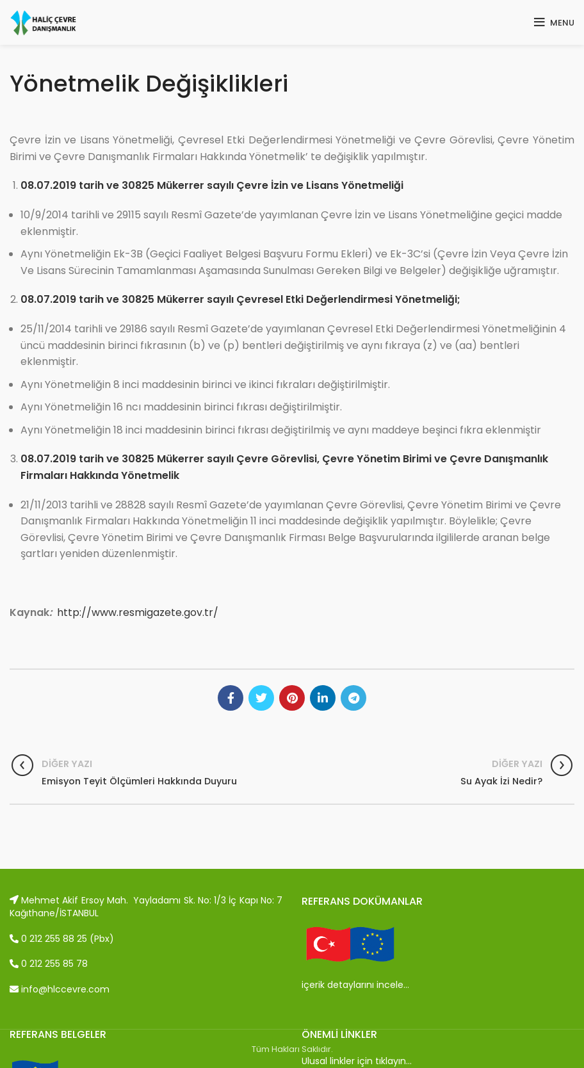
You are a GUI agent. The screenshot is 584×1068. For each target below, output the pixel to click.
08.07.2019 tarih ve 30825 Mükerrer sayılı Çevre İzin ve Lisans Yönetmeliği (211, 185)
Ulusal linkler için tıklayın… (357, 1061)
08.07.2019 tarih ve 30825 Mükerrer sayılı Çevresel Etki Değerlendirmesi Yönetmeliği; (240, 299)
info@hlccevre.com (60, 989)
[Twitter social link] (261, 698)
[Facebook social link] (230, 698)
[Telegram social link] (353, 698)
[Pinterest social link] (292, 698)
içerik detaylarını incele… (355, 984)
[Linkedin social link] (323, 698)
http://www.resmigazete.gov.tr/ (137, 612)
